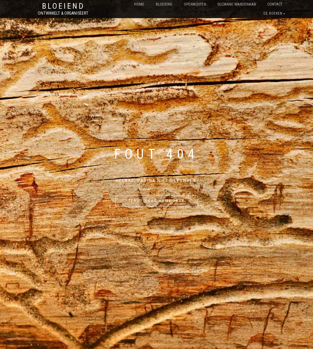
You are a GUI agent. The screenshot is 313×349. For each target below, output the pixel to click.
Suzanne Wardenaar (237, 4)
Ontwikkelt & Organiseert (63, 13)
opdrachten (195, 4)
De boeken (272, 13)
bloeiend (164, 4)
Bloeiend (63, 6)
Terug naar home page (157, 201)
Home (139, 4)
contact (274, 4)
